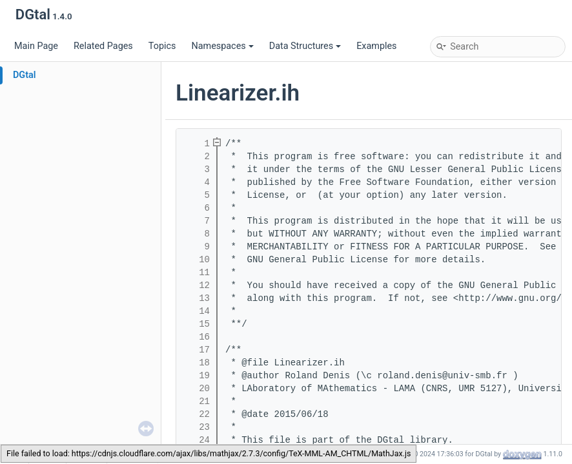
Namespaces (222, 46)
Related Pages (103, 46)
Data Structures (305, 46)
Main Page (36, 46)
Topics (162, 46)
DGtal (24, 75)
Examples (376, 46)
